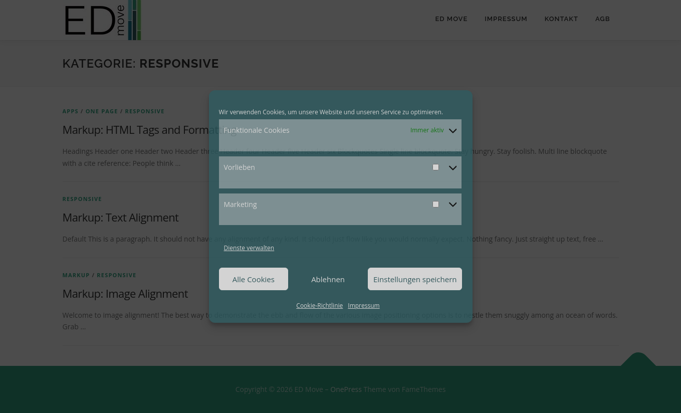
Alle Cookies (254, 279)
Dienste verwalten (249, 248)
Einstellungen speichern (415, 279)
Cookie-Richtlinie (319, 305)
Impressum (363, 305)
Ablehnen (328, 279)
